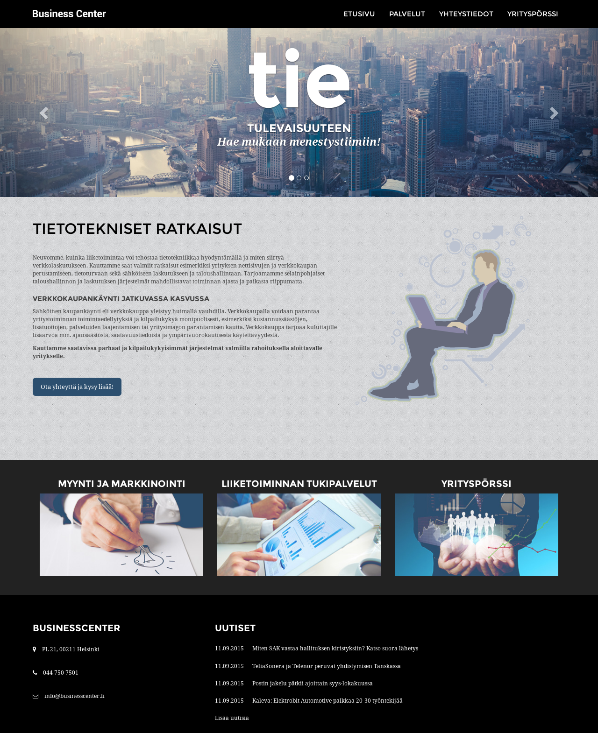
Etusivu (359, 13)
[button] (45, 112)
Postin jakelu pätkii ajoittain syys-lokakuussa (312, 683)
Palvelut (407, 13)
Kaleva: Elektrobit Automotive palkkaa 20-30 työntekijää (327, 701)
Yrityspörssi (532, 13)
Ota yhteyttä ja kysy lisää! (77, 386)
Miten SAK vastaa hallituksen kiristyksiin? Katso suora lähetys (335, 648)
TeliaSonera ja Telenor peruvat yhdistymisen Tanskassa (326, 666)
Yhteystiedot (466, 13)
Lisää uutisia (232, 718)
